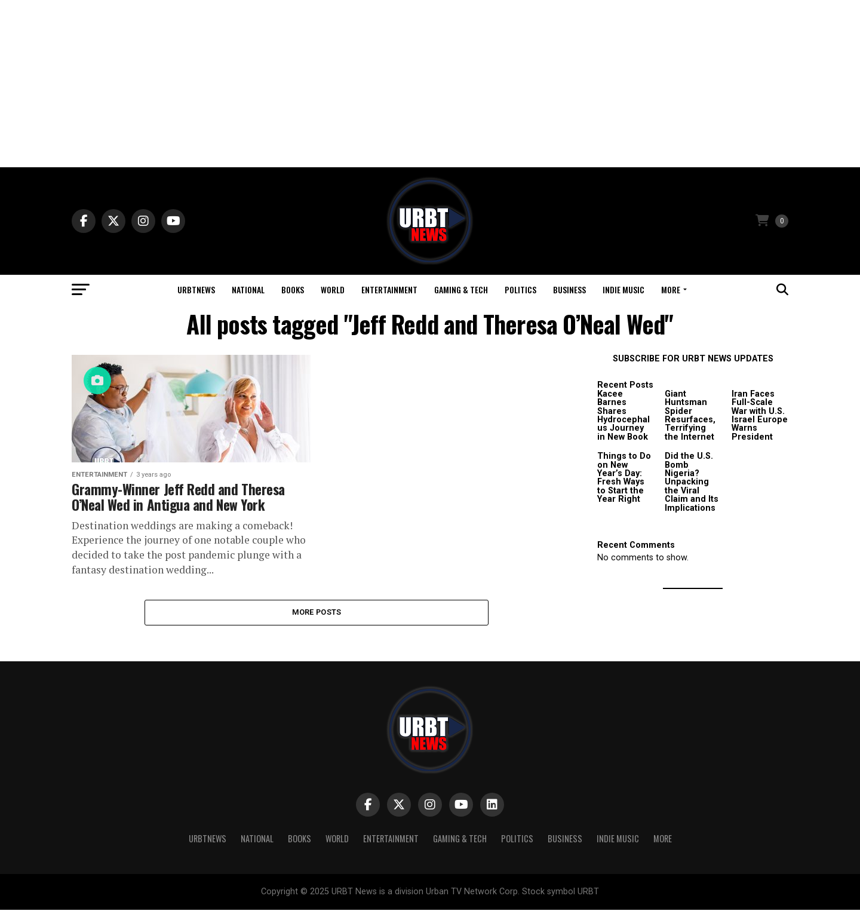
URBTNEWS (196, 289)
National (248, 289)
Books (292, 289)
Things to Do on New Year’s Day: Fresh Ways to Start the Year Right (624, 477)
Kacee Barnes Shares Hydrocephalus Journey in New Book (623, 415)
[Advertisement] (430, 83)
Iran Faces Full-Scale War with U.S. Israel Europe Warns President (760, 415)
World (333, 289)
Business (569, 289)
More (670, 289)
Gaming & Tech (461, 289)
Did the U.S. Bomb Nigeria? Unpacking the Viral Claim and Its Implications (691, 482)
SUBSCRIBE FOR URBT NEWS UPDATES (693, 359)
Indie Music (623, 289)
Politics (520, 289)
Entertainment (389, 289)
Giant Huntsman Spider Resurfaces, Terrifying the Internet (690, 415)
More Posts (317, 612)
